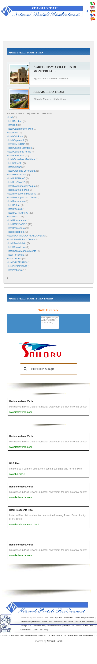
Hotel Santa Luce (16, 247)
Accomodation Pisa (54, 626)
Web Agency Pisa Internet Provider (24, 635)
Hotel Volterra (14, 270)
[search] (48, 369)
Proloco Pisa (68, 618)
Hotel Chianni (14, 166)
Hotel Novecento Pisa (21, 510)
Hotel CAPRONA (16, 144)
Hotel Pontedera (16, 228)
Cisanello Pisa (26, 630)
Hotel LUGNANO (16, 182)
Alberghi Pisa (26, 626)
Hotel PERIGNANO (17, 212)
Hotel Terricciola (15, 254)
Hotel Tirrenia (14, 258)
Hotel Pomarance (16, 220)
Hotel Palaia (13, 205)
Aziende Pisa (26, 622)
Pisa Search (68, 622)
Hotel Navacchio (16, 201)
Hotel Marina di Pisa (18, 189)
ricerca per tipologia (50, 317)
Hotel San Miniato (16, 243)
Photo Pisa (36, 622)
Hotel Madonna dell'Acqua (21, 186)
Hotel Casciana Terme (19, 151)
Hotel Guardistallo (16, 174)
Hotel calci (12, 132)
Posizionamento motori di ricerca (82, 635)
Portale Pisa (90, 618)
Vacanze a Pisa (82, 626)
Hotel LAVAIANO (16, 178)
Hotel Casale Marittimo (19, 147)
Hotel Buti (12, 124)
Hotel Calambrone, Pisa (20, 128)
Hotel (10, 117)
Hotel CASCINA (15, 155)
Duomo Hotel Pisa (40, 630)
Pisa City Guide (56, 618)
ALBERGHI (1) (50, 322)
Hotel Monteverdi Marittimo (21, 193)
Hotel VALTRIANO (17, 262)
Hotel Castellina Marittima (21, 159)
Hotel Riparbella (15, 231)
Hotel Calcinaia (15, 136)
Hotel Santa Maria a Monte (21, 250)
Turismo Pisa (47, 622)
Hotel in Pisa (80, 622)
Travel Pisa (58, 622)
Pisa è (92, 626)
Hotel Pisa (12, 216)
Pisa (46, 618)
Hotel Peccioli (14, 208)
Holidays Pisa (68, 626)
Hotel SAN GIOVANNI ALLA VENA (26, 235)
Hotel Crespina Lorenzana (21, 170)
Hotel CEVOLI (14, 163)
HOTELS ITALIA (46, 635)
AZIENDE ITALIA (61, 635)
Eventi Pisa (79, 618)
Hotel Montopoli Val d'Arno (21, 197)
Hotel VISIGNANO (17, 266)
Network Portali (54, 641)
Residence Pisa (39, 626)
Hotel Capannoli (15, 140)
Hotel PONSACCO (17, 224)
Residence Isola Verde (21, 401)
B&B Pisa (14, 463)
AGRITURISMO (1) (50, 320)
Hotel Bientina (14, 121)
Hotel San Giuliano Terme (21, 239)
